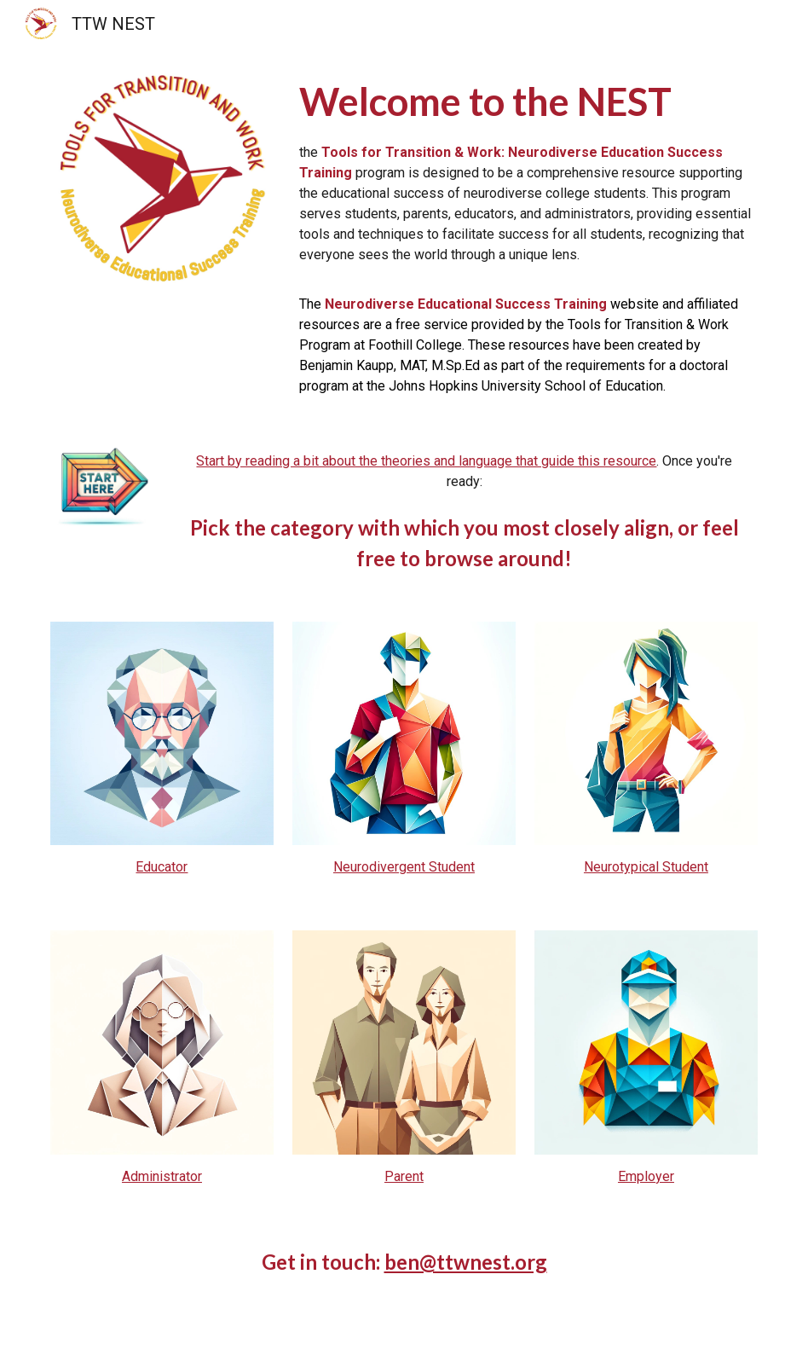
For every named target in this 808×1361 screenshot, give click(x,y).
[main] (525, 235)
